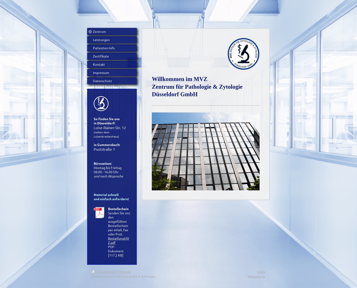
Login (261, 271)
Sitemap (125, 271)
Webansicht (256, 276)
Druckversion (104, 271)
